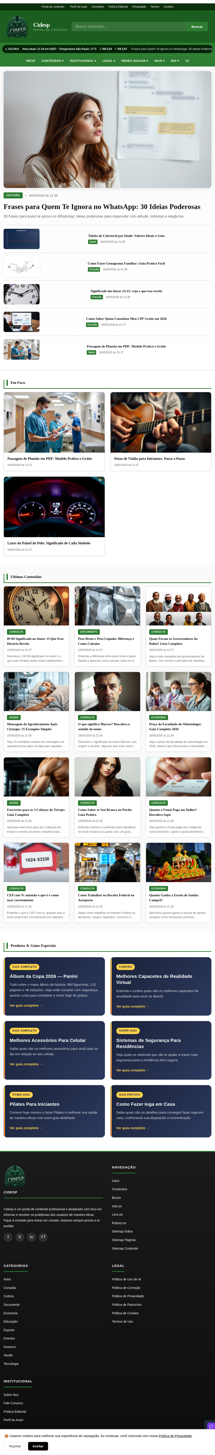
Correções (98, 6)
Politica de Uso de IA (126, 1279)
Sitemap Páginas (124, 1240)
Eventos (9, 1338)
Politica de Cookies (125, 1313)
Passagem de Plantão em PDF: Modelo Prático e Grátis (126, 346)
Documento (88, 631)
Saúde (92, 241)
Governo (10, 1347)
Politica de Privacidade (128, 1296)
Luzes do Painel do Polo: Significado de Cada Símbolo (48, 543)
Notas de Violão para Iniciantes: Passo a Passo (149, 459)
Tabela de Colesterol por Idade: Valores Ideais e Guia (126, 236)
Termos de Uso (122, 1321)
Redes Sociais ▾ (135, 60)
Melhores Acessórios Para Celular (48, 1040)
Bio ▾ (175, 60)
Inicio (116, 1181)
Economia (158, 717)
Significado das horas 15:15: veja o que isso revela (126, 291)
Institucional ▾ (83, 60)
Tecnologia (11, 1364)
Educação (11, 1321)
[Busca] (128, 26)
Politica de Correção (126, 1288)
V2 (187, 60)
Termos (155, 6)
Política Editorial (118, 6)
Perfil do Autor (78, 6)
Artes (7, 1279)
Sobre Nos (11, 1395)
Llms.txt (117, 1214)
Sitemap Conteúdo (125, 1248)
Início (30, 60)
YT (43, 1237)
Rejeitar (15, 1446)
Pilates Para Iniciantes (35, 1104)
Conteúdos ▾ (53, 60)
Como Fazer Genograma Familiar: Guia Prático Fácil (126, 263)
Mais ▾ (160, 60)
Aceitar (38, 1446)
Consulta (94, 269)
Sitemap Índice (122, 1231)
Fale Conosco (13, 1403)
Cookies (168, 6)
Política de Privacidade (175, 1436)
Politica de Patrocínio (127, 1304)
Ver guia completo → (26, 1005)
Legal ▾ (108, 60)
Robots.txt (119, 1223)
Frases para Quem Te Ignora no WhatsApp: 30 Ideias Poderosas (102, 206)
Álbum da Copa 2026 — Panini (44, 976)
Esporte (9, 1330)
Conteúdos (119, 1189)
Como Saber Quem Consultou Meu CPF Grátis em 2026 (126, 318)
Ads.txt (117, 1206)
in (31, 1237)
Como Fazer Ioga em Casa (145, 1104)
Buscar (197, 27)
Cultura (13, 195)
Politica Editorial (15, 1411)
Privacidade (139, 6)
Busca (116, 1197)
